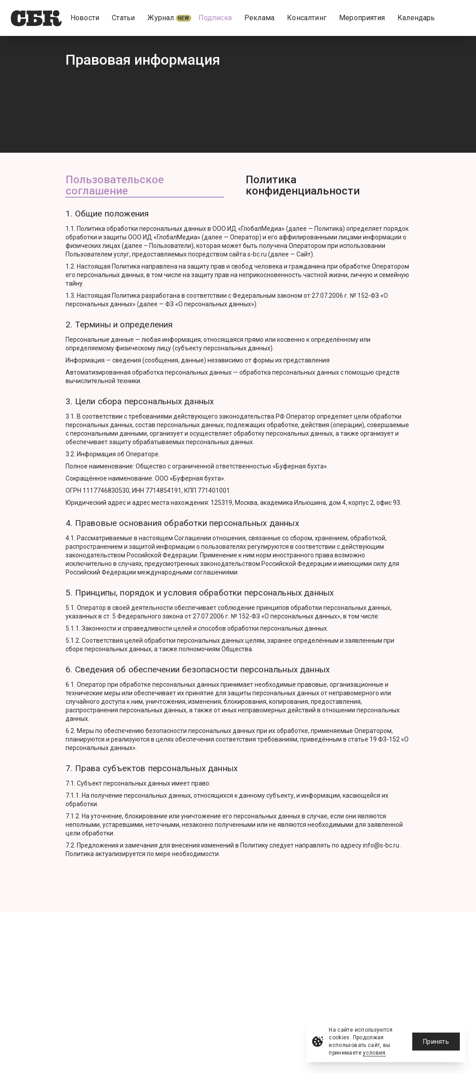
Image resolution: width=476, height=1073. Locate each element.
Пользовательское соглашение (115, 185)
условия (374, 1053)
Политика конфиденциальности (303, 185)
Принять (436, 1041)
